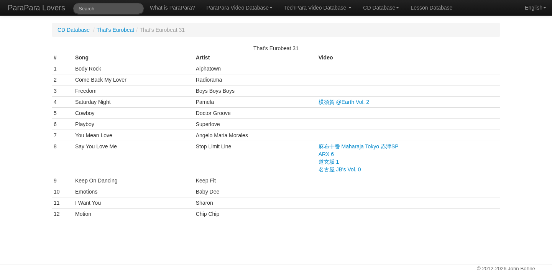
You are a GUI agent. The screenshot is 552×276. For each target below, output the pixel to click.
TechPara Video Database (318, 8)
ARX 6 (326, 154)
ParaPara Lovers (36, 7)
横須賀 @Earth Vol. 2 (344, 102)
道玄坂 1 (329, 162)
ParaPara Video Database (240, 8)
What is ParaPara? (172, 8)
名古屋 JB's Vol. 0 (340, 169)
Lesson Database (431, 8)
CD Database (381, 8)
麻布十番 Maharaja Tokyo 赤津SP (359, 146)
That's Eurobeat (115, 30)
